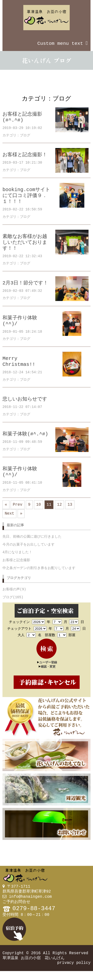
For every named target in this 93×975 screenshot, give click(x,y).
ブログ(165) (12, 600)
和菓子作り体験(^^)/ (19, 321)
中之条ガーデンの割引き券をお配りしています (38, 570)
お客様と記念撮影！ (24, 154)
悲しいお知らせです (24, 399)
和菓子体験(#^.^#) (25, 434)
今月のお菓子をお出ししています (28, 547)
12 (59, 505)
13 (69, 505)
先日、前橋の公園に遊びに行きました (32, 539)
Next (9, 515)
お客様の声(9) (14, 592)
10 (38, 505)
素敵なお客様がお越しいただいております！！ (24, 242)
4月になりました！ (17, 554)
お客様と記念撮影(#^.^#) (22, 117)
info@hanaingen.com (30, 898)
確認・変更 (48, 669)
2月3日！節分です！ (25, 283)
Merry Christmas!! (18, 361)
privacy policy (74, 966)
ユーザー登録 (48, 665)
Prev (17, 505)
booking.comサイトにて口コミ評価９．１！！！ (26, 195)
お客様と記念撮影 (16, 562)
